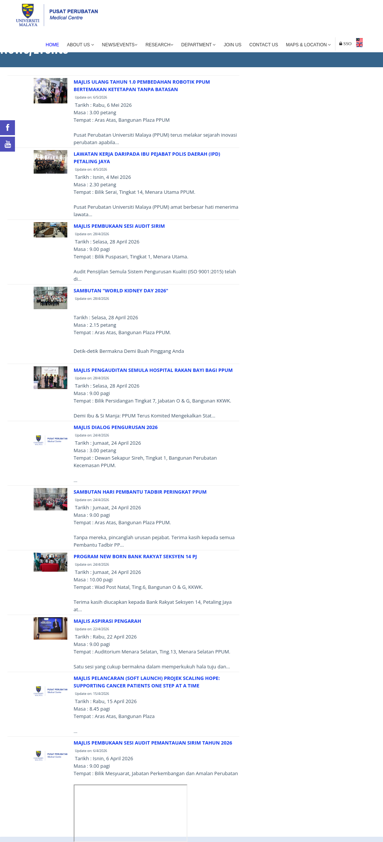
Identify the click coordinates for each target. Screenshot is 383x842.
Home (52, 44)
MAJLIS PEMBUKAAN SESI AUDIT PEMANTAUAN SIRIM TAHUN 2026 (153, 742)
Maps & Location (308, 44)
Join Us (232, 44)
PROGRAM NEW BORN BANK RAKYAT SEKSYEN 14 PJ (135, 556)
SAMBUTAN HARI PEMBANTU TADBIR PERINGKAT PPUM (140, 491)
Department (198, 44)
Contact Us (263, 44)
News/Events (120, 44)
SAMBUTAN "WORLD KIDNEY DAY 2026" (121, 290)
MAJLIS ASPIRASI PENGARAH (107, 621)
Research (159, 44)
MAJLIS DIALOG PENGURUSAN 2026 (116, 427)
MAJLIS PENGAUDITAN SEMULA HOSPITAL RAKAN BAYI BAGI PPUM (153, 370)
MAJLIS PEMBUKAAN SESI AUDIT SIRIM (119, 226)
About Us (80, 44)
